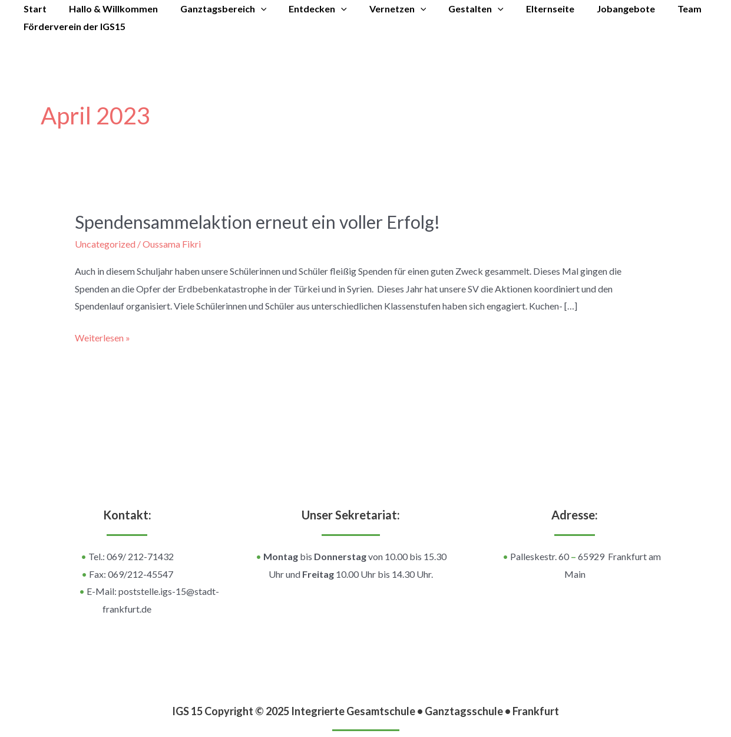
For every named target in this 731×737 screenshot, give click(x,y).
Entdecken (305, 9)
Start (33, 8)
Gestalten (456, 9)
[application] (252, 9)
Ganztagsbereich (214, 9)
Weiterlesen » (102, 336)
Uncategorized (105, 243)
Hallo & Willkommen (108, 8)
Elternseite (527, 8)
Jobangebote (599, 8)
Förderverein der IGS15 (73, 26)
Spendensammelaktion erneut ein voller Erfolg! (257, 221)
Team (659, 8)
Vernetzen (382, 9)
